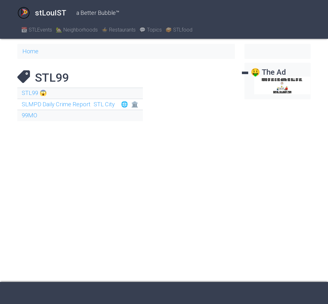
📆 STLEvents (36, 30)
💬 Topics (150, 30)
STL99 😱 (34, 93)
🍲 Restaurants (119, 30)
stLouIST (41, 13)
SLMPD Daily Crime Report (56, 104)
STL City (104, 104)
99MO (29, 115)
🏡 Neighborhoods (77, 30)
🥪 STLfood (179, 30)
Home (30, 51)
